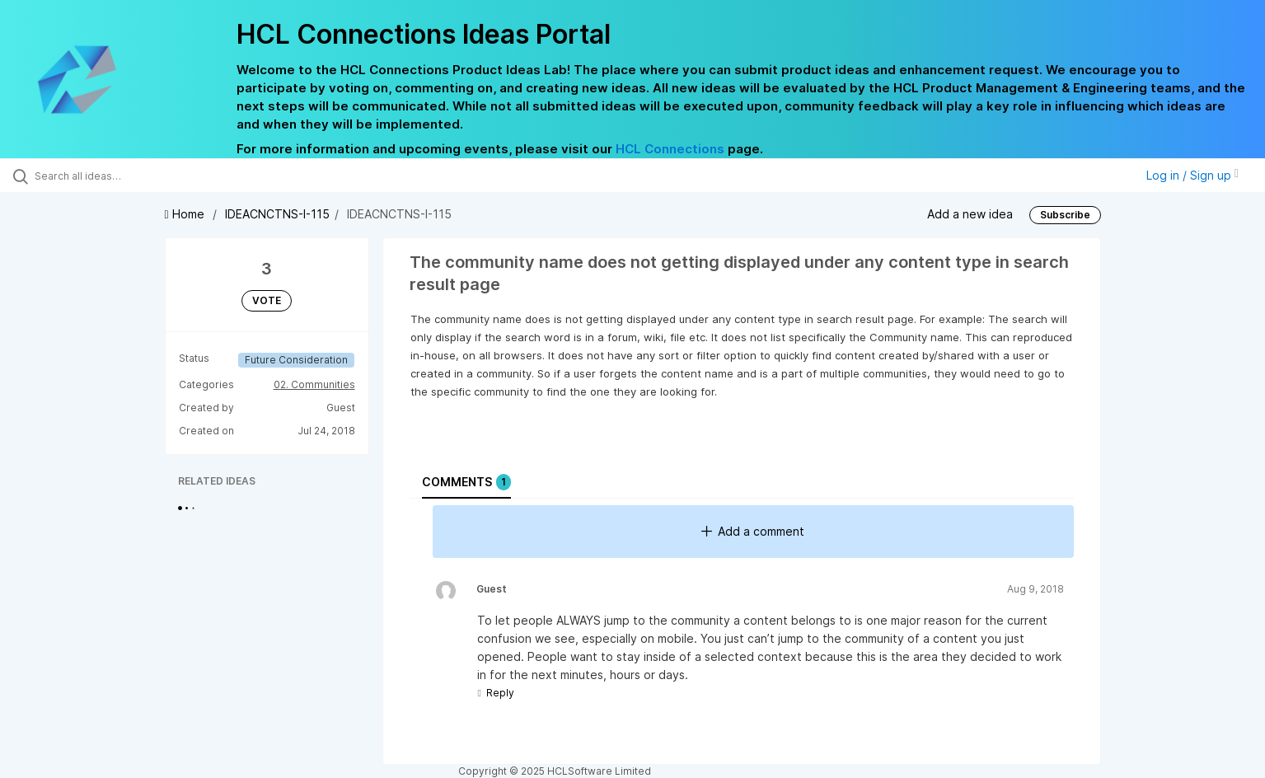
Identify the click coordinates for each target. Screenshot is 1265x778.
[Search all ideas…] (147, 175)
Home (186, 214)
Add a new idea (970, 214)
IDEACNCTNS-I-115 (277, 214)
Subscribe (1065, 215)
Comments (466, 482)
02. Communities (314, 384)
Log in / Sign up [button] (1192, 175)
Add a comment (752, 531)
